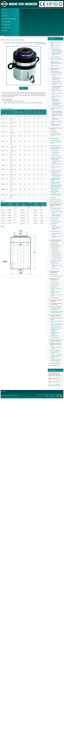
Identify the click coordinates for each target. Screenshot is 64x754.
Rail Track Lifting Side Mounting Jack (55, 189)
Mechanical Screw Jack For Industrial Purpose (57, 159)
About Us (5, 13)
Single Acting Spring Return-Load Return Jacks (37, 42)
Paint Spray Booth (55, 297)
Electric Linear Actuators (55, 201)
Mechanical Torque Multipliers (55, 333)
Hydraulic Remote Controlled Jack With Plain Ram (56, 63)
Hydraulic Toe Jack (55, 66)
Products (5, 16)
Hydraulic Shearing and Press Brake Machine (56, 360)
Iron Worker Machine (55, 350)
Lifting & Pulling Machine (56, 208)
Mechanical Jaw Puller (55, 140)
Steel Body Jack (55, 150)
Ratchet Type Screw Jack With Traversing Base (56, 195)
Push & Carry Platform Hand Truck (55, 261)
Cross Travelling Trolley (56, 221)
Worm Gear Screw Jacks (55, 199)
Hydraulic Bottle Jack (55, 57)
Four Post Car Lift (54, 283)
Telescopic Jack (55, 154)
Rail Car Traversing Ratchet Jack (55, 192)
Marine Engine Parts (8, 19)
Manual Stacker (55, 249)
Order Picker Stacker (56, 257)
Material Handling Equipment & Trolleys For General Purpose (56, 205)
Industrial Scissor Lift (55, 231)
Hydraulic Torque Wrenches (57, 324)
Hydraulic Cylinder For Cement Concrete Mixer (57, 50)
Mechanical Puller (54, 138)
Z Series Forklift (55, 268)
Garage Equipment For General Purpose (55, 272)
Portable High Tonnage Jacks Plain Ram (57, 104)
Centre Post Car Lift (55, 285)
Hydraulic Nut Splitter (55, 326)
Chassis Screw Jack (56, 155)
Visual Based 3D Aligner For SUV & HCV (56, 309)
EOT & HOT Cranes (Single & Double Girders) (56, 228)
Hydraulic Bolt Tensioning (56, 327)
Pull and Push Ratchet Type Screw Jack (55, 183)
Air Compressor (54, 287)
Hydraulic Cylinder (55, 48)
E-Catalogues (6, 24)
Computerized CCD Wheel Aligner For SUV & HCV (56, 312)
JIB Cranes (54, 225)
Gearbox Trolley (54, 274)
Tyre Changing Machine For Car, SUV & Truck (56, 304)
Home (4, 10)
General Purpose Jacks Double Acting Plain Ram (57, 112)
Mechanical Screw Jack (55, 145)
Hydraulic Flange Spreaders (54, 330)
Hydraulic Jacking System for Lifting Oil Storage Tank (56, 340)
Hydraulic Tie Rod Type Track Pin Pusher (56, 125)
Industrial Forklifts (54, 263)
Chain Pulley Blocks (55, 209)
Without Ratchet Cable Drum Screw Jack (57, 175)
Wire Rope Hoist (54, 219)
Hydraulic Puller (53, 131)
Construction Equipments (55, 363)
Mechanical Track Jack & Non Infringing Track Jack (56, 186)
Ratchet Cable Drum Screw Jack (56, 172)
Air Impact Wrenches (55, 337)
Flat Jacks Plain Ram (56, 81)
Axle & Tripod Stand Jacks (56, 276)
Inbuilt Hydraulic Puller (55, 133)
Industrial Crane (54, 223)
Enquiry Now (24, 88)
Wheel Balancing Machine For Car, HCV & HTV (55, 316)
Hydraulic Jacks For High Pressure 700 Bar (19, 42)
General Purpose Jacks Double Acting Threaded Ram (57, 115)
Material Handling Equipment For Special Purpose (56, 241)
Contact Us (5, 27)
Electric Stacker (55, 251)
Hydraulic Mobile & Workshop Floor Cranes (56, 245)
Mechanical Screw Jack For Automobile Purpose (57, 148)
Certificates (6, 21)
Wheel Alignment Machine (55, 306)
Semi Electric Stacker (56, 253)
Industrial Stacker (54, 247)
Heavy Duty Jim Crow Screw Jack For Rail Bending (55, 179)
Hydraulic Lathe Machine (56, 354)
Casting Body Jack (56, 152)
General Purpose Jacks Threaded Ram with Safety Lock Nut (57, 87)
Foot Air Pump (53, 197)
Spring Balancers (54, 335)
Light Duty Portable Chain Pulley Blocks (56, 215)
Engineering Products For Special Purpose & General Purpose (56, 344)
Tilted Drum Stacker (56, 255)
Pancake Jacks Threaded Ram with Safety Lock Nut (56, 100)
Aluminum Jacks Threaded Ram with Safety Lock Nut (56, 78)
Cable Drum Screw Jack (56, 170)
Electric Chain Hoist (55, 218)
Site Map (57, 396)
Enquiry (4, 30)
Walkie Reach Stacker (56, 258)
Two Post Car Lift (54, 281)
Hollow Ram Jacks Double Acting (56, 119)
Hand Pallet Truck (54, 243)
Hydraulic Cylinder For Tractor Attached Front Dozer (56, 54)
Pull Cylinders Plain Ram (57, 106)
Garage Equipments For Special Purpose (55, 279)
